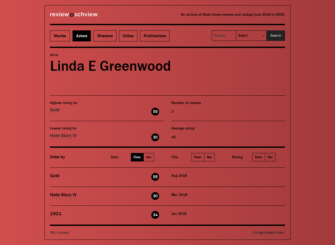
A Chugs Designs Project (269, 233)
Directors (105, 36)
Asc (149, 157)
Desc (137, 157)
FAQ (52, 233)
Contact (63, 233)
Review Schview (65, 16)
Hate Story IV (63, 136)
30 (155, 137)
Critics (128, 36)
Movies (60, 36)
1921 (56, 214)
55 (155, 111)
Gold (54, 110)
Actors (81, 36)
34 (155, 214)
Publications (155, 36)
